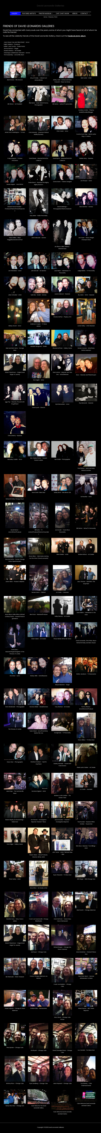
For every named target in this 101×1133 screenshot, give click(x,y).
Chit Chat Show (62, 15)
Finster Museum (45, 15)
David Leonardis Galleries (50, 5)
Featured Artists (29, 15)
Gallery (14, 15)
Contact (84, 15)
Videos (74, 15)
